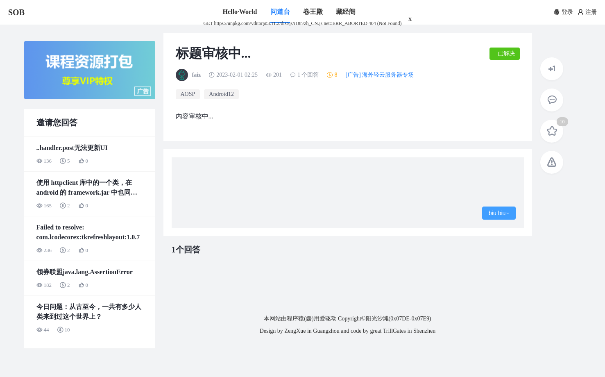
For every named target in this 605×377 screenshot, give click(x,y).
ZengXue (295, 331)
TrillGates (394, 331)
